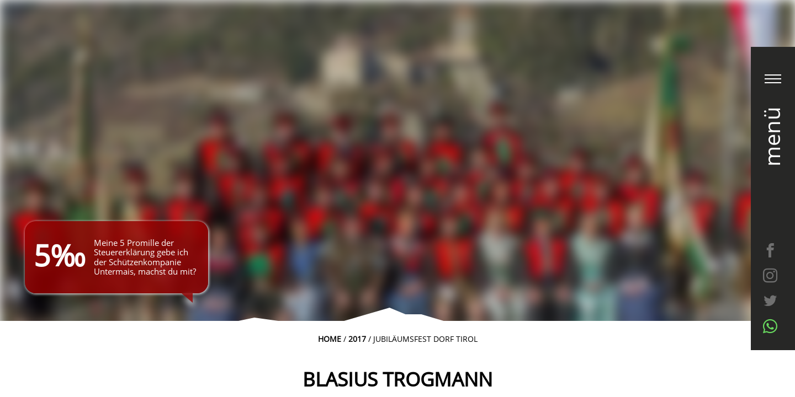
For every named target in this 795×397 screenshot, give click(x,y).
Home (329, 339)
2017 (357, 339)
